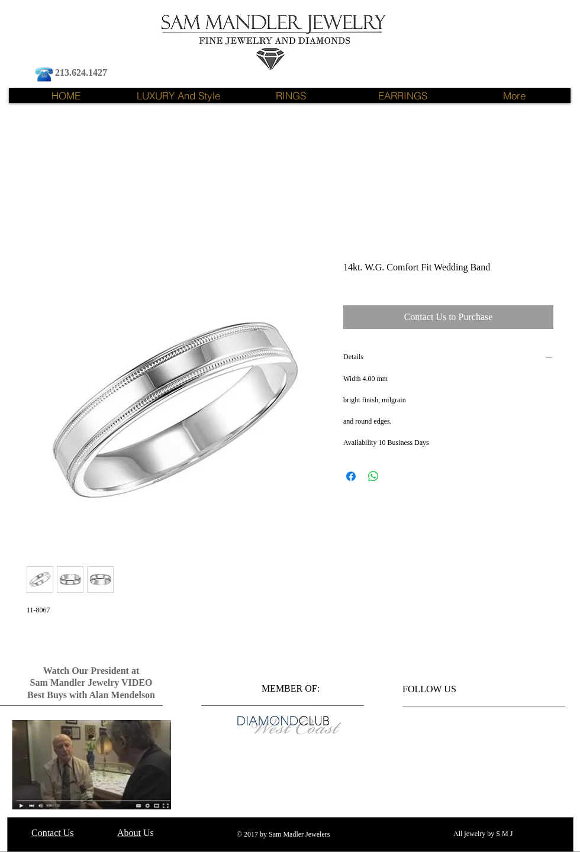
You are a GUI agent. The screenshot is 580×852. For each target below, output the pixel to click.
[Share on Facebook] (351, 476)
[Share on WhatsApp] (373, 476)
